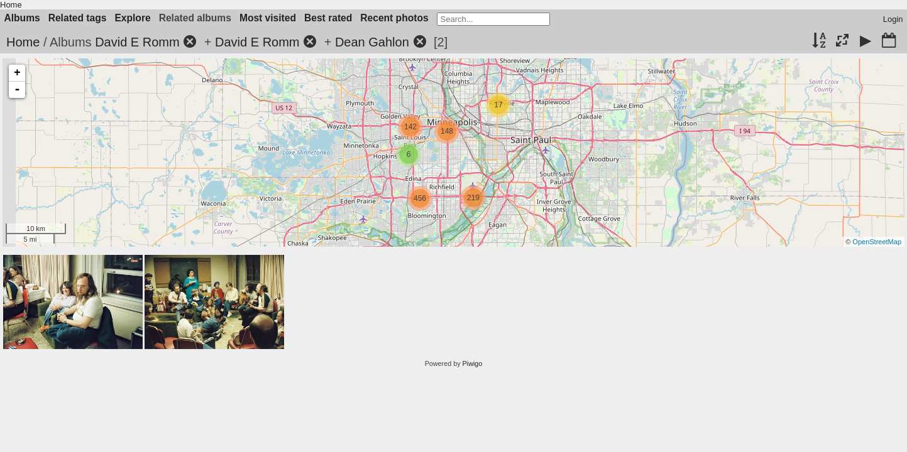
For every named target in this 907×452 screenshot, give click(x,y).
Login (893, 19)
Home (11, 4)
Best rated (328, 18)
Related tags (77, 18)
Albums (22, 18)
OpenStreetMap (876, 241)
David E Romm (137, 42)
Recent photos (394, 18)
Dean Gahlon (372, 42)
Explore (132, 18)
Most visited (267, 18)
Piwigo (473, 363)
